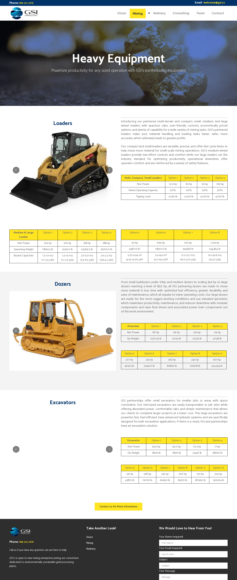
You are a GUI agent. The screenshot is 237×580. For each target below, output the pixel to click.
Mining (89, 543)
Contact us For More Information (118, 506)
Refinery (91, 549)
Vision (89, 537)
